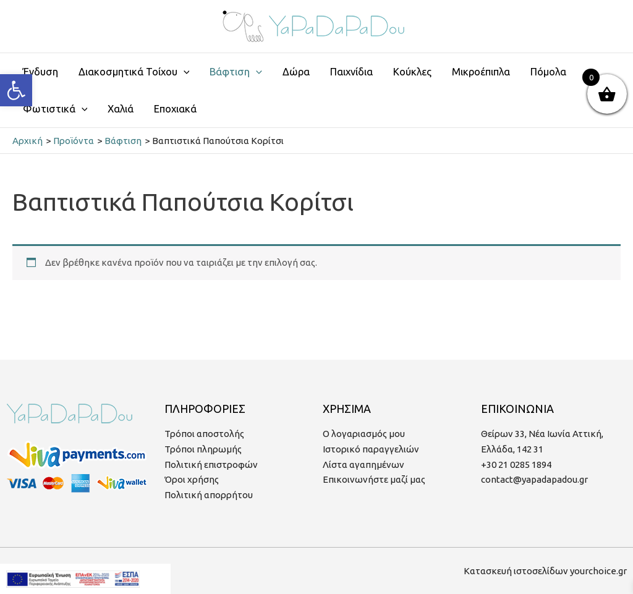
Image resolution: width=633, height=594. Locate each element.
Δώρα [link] (296, 71)
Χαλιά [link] (121, 108)
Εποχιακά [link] (175, 108)
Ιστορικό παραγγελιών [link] (371, 449)
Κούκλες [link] (412, 71)
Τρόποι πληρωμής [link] (203, 449)
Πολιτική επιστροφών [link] (211, 464)
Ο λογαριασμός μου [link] (364, 433)
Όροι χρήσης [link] (191, 479)
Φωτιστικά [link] (55, 108)
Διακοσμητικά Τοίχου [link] (134, 71)
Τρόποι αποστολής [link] (204, 433)
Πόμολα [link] (548, 71)
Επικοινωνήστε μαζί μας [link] (374, 479)
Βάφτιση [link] (236, 71)
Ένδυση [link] (40, 71)
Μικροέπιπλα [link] (481, 71)
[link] (16, 90)
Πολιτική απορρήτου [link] (208, 495)
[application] (183, 71)
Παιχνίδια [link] (351, 71)
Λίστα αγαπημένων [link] (363, 464)
